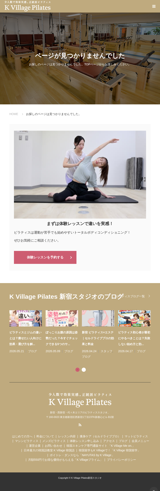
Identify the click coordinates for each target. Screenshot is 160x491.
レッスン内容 (67, 436)
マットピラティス (136, 436)
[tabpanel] (81, 334)
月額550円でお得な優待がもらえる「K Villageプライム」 (65, 459)
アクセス (109, 440)
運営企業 (35, 445)
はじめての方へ (22, 436)
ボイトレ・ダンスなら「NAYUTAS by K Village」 (82, 454)
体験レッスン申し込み (84, 440)
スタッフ (106, 351)
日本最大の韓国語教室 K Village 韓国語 (49, 450)
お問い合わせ (53, 445)
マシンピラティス (26, 440)
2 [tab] (84, 369)
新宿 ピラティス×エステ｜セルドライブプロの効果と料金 (98, 337)
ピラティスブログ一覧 (130, 296)
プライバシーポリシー (121, 459)
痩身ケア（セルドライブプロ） (100, 436)
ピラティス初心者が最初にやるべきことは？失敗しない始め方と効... (134, 337)
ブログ (32, 351)
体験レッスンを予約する (45, 257)
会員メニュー (140, 440)
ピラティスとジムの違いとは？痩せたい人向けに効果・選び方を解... (25, 337)
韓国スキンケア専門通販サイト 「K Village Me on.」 (100, 445)
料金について (45, 436)
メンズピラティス (54, 440)
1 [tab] (77, 369)
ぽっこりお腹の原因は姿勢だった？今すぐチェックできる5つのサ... (62, 337)
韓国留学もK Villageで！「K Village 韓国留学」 (109, 450)
